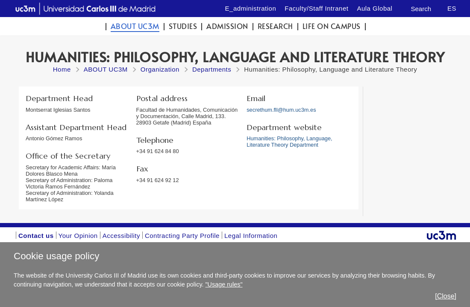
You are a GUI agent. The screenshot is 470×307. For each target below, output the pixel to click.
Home (62, 69)
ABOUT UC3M (135, 26)
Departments (211, 69)
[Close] (445, 296)
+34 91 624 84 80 (157, 151)
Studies (183, 26)
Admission (227, 26)
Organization (160, 69)
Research (275, 26)
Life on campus (332, 26)
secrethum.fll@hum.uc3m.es (281, 110)
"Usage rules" (224, 284)
